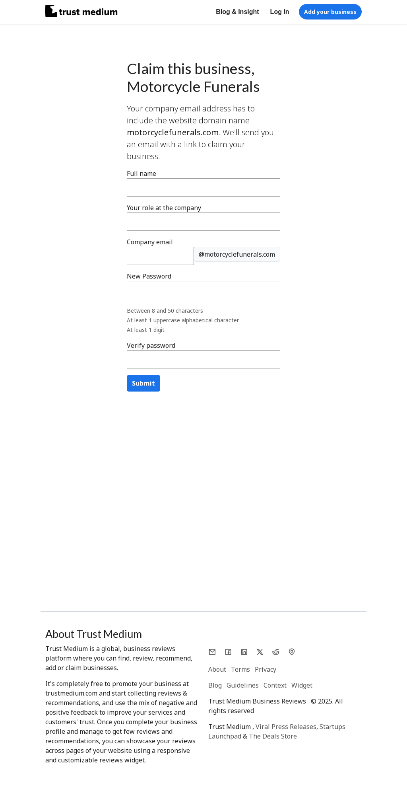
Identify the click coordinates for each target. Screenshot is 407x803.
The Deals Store (273, 736)
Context (275, 685)
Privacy (265, 669)
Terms (240, 669)
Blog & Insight (237, 11)
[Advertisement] (203, 463)
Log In (279, 11)
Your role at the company (164, 207)
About (217, 669)
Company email (150, 242)
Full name (141, 173)
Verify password (151, 345)
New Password (149, 276)
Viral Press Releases (286, 726)
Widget (301, 685)
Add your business (330, 12)
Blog (215, 685)
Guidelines (243, 685)
